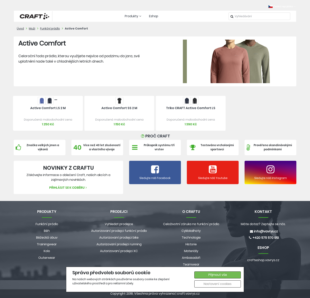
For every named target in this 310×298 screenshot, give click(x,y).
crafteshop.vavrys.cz (263, 260)
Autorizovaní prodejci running (119, 244)
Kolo (47, 251)
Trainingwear (47, 244)
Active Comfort (76, 28)
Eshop (153, 16)
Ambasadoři (191, 257)
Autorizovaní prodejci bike (119, 237)
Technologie (191, 237)
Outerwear (46, 257)
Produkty (133, 16)
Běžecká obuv (47, 237)
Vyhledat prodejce (119, 224)
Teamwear (191, 264)
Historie (191, 244)
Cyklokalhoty (191, 230)
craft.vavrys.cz (188, 293)
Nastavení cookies (218, 284)
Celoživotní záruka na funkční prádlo (191, 224)
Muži (32, 28)
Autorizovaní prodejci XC (119, 251)
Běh (47, 230)
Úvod (20, 28)
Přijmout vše (217, 274)
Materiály (191, 251)
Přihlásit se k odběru (68, 187)
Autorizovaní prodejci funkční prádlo (119, 230)
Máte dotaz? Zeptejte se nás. (263, 224)
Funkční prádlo (50, 28)
